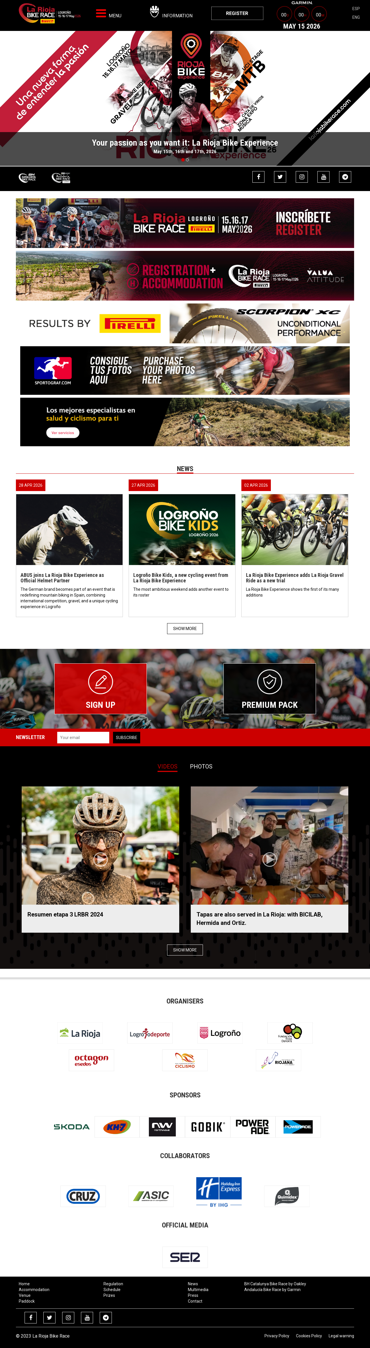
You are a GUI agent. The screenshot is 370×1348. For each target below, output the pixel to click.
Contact (195, 1301)
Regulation (113, 1284)
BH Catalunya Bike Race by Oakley (275, 1284)
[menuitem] (237, 13)
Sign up (100, 705)
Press (193, 1295)
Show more (185, 628)
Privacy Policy (276, 1336)
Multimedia (198, 1289)
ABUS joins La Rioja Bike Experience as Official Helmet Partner (62, 578)
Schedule (112, 1289)
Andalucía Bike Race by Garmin (272, 1289)
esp (356, 8)
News (193, 1284)
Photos (201, 766)
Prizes (109, 1295)
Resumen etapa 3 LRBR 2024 (65, 914)
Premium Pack (270, 705)
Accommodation (34, 1289)
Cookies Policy (309, 1336)
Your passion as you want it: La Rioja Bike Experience (185, 143)
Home (24, 1284)
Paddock (27, 1301)
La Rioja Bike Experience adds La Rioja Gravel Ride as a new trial (295, 578)
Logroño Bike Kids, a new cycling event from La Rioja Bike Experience (180, 578)
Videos (167, 766)
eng (356, 17)
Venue (25, 1295)
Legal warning (341, 1336)
